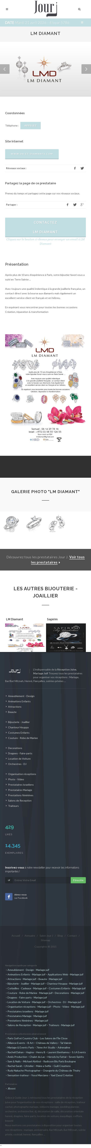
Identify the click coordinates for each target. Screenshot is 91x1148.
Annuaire (30, 935)
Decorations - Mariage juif (69, 992)
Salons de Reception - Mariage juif (27, 1025)
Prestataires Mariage (20, 789)
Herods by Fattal (57, 1056)
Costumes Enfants (19, 732)
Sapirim (52, 619)
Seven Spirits (76, 1056)
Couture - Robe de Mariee (23, 737)
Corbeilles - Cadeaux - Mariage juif (27, 988)
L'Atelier (29, 1065)
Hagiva (30, 1052)
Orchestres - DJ (17, 763)
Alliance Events (16, 1042)
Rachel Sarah (15, 1065)
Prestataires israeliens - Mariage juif (28, 1011)
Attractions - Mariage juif (22, 979)
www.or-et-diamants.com (32, 153)
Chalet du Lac (37, 1056)
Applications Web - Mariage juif (65, 974)
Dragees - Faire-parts (20, 753)
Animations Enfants (19, 701)
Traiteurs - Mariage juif (61, 1025)
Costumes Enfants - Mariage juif (67, 988)
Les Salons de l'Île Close (54, 1038)
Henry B (40, 1052)
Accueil (16, 935)
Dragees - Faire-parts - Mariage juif (27, 997)
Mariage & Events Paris (21, 1047)
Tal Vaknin (66, 1042)
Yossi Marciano (39, 1075)
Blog (60, 935)
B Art (31, 1042)
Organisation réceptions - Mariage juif (29, 1006)
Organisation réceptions (22, 774)
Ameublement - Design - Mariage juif (28, 969)
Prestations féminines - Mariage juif (28, 1020)
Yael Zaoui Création (62, 1075)
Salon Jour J (46, 935)
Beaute (12, 711)
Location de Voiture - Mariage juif (26, 1002)
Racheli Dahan (16, 1052)
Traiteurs (13, 805)
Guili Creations (62, 1065)
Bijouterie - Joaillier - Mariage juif (26, 983)
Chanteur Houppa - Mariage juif (65, 983)
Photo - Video (16, 779)
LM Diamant (14, 619)
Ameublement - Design (21, 696)
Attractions (14, 706)
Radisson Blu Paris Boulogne (59, 1061)
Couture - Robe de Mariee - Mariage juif (30, 992)
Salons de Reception (20, 800)
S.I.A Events (79, 1052)
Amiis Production (17, 1056)
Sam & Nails (14, 1061)
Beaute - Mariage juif (50, 979)
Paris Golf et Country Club (23, 1038)
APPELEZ (30, 125)
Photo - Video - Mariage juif (68, 1006)
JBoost (12, 1088)
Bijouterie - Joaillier (19, 722)
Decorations (15, 748)
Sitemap (45, 940)
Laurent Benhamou (59, 1052)
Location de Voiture (19, 758)
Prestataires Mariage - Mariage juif (27, 1015)
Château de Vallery (47, 1042)
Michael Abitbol (32, 1061)
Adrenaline (64, 1047)
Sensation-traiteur (18, 1075)
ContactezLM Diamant (45, 227)
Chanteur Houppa (18, 727)
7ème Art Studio (45, 1047)
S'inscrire (78, 880)
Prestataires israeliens (21, 784)
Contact (72, 935)
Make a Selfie (43, 1065)
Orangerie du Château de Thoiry (61, 1070)
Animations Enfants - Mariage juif (26, 974)
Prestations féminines (20, 795)
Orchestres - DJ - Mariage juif (64, 1002)
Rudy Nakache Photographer (24, 1070)
